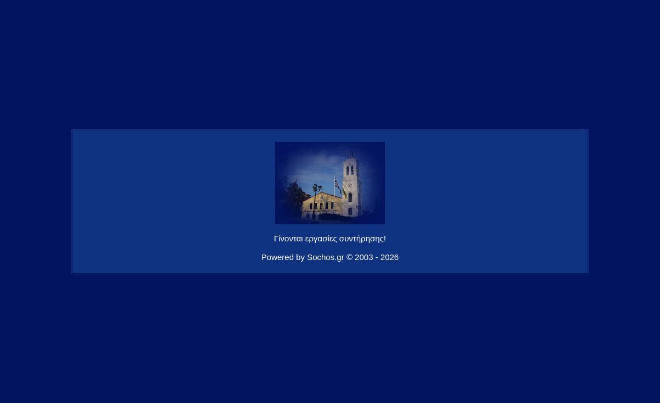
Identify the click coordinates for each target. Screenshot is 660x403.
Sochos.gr (325, 257)
